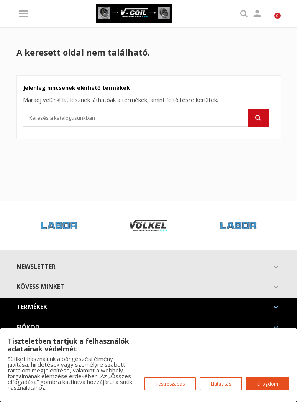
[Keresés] (146, 118)
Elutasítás (221, 384)
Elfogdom (267, 384)
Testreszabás (170, 384)
